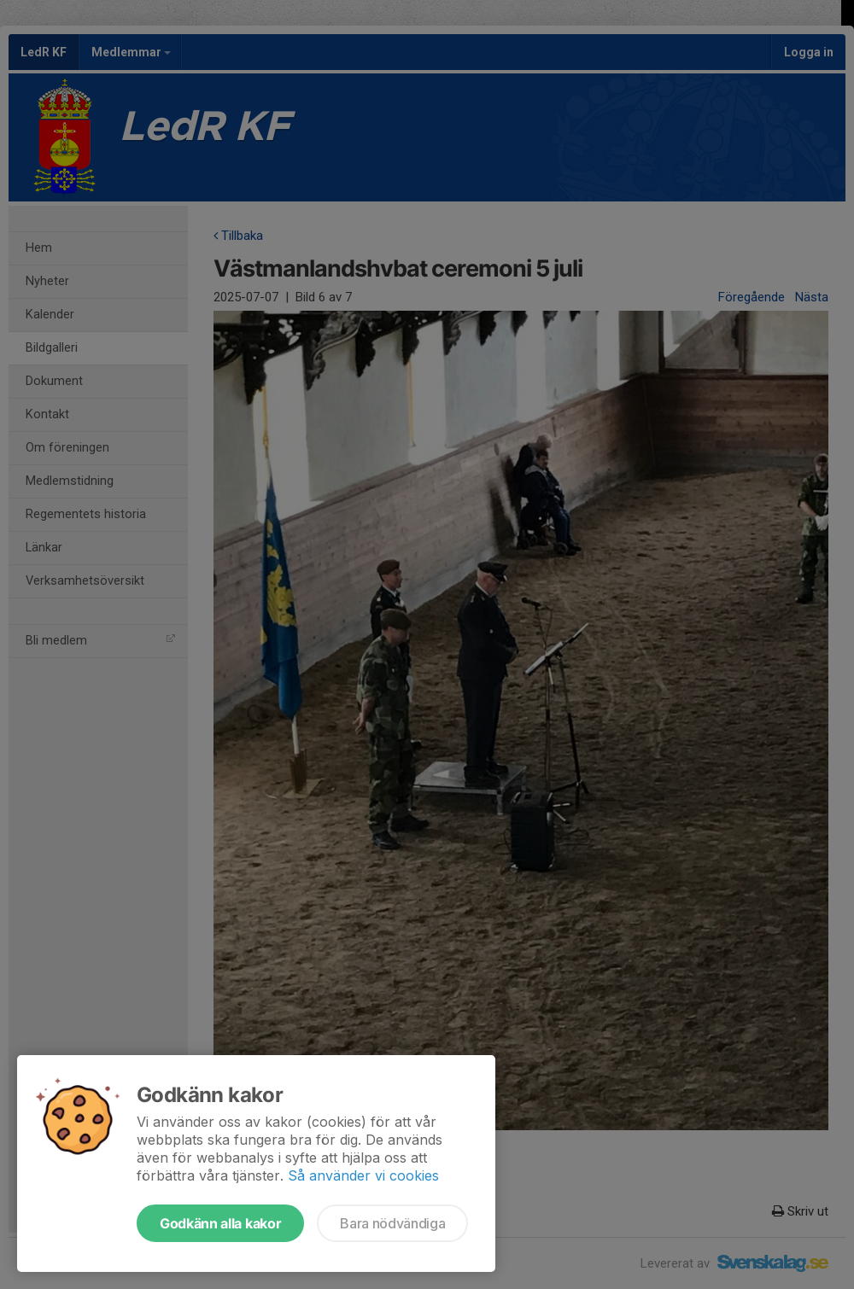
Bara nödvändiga (392, 1223)
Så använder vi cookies (363, 1175)
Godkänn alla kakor (220, 1223)
